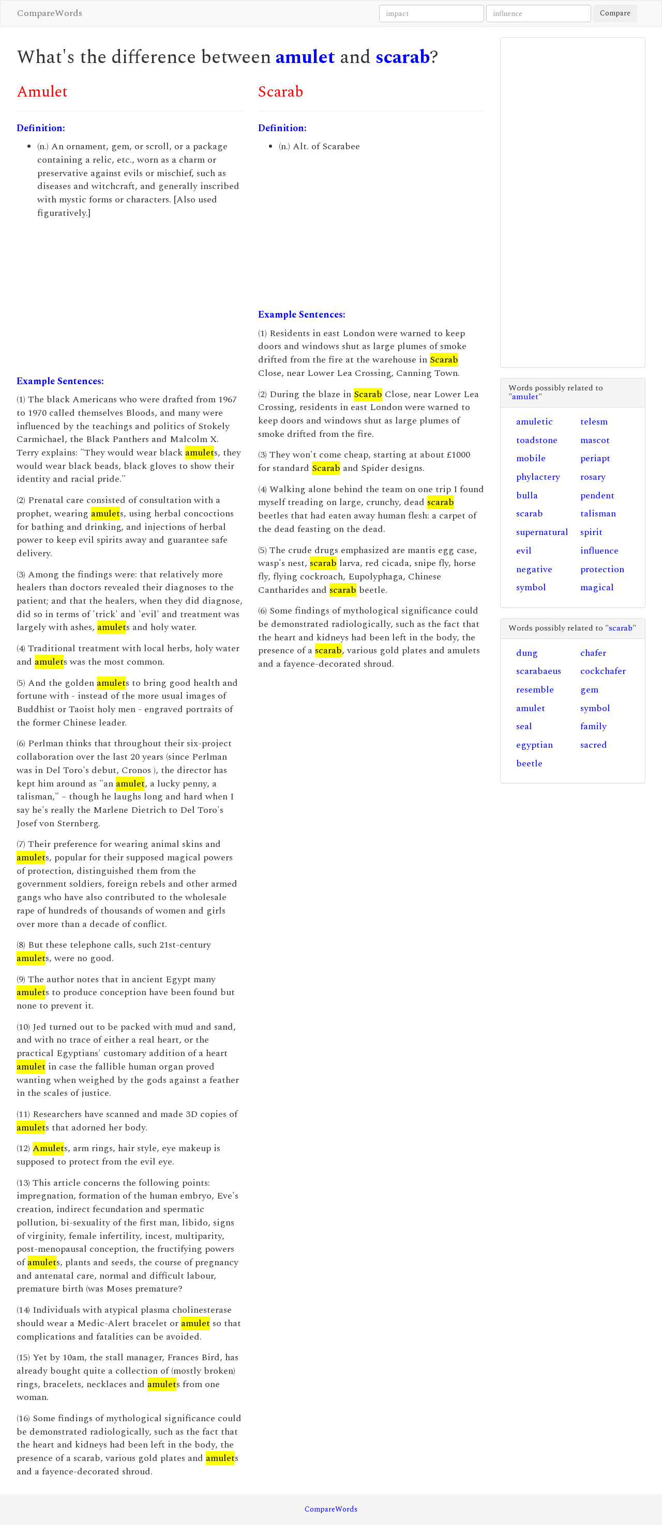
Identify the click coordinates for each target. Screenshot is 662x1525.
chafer (593, 653)
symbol (531, 587)
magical (597, 587)
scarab (402, 57)
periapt (595, 458)
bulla (527, 495)
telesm (594, 422)
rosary (593, 477)
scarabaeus (538, 671)
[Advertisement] (130, 297)
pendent (597, 495)
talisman (598, 514)
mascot (595, 440)
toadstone (537, 440)
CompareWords (49, 13)
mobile (531, 458)
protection (602, 569)
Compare (615, 13)
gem (589, 690)
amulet (305, 57)
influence (599, 551)
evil (524, 551)
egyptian (534, 745)
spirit (591, 532)
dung (527, 653)
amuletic (534, 422)
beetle (529, 764)
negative (534, 569)
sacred (593, 745)
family (593, 726)
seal (524, 726)
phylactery (538, 477)
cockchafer (603, 671)
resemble (535, 690)
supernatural (542, 532)
